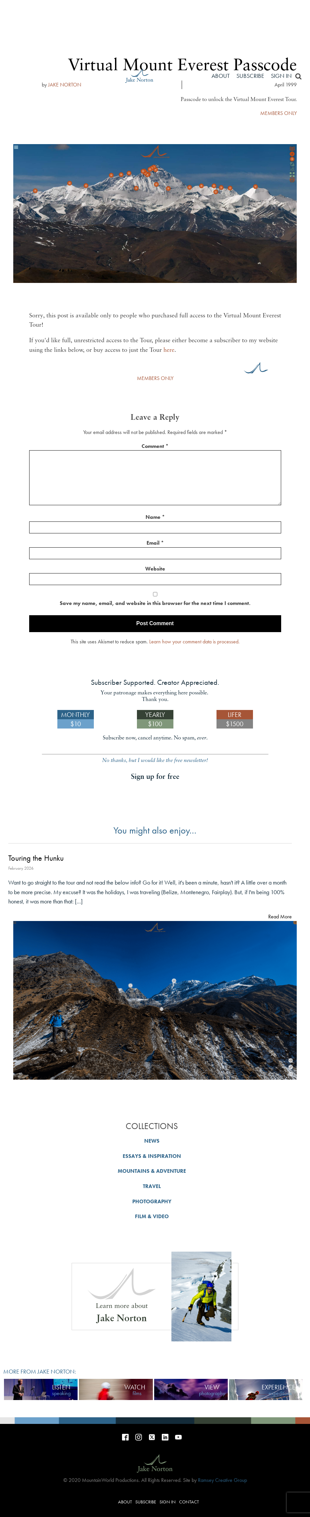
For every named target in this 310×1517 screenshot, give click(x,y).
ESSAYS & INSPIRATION (152, 1156)
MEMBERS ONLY (155, 378)
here (168, 350)
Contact (189, 1502)
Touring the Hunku (36, 858)
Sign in (281, 76)
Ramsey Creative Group (222, 1480)
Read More (280, 916)
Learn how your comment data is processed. (194, 641)
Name (155, 517)
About (221, 76)
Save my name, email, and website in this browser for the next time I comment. (155, 603)
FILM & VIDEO (152, 1216)
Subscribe (250, 76)
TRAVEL (152, 1186)
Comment (155, 446)
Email (155, 542)
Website (155, 568)
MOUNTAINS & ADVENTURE (152, 1170)
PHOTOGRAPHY (151, 1201)
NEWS (151, 1140)
